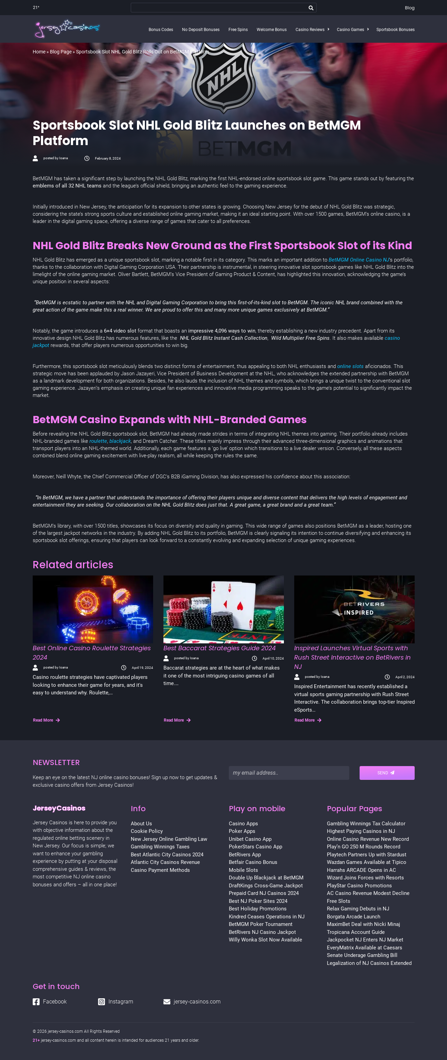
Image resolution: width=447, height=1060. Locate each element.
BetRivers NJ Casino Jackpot (262, 932)
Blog (410, 8)
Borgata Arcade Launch (353, 917)
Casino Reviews (310, 29)
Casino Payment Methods (160, 870)
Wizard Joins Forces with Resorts (365, 878)
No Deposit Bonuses (201, 29)
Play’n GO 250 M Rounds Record (363, 847)
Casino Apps (243, 824)
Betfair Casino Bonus (253, 862)
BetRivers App (245, 855)
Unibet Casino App (250, 839)
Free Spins (238, 29)
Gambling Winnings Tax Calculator (366, 824)
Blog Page (61, 51)
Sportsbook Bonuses (395, 29)
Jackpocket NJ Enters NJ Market (365, 940)
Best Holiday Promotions (258, 909)
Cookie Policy (147, 831)
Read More (46, 720)
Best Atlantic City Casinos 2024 (167, 855)
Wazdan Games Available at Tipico (366, 862)
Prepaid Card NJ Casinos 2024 (264, 893)
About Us (141, 824)
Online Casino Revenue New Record (368, 839)
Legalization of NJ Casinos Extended (369, 963)
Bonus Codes (161, 29)
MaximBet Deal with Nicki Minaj (363, 924)
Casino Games (350, 29)
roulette (98, 441)
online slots (351, 366)
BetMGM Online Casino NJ (359, 260)
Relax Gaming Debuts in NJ (358, 909)
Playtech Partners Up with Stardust (366, 855)
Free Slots (338, 901)
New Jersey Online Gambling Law (169, 839)
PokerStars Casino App (255, 847)
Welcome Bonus (272, 29)
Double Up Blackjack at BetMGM (266, 878)
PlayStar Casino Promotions (359, 886)
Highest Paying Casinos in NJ (361, 831)
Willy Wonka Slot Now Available (265, 940)
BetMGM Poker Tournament (260, 924)
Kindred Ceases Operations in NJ (267, 917)
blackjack (120, 441)
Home (39, 51)
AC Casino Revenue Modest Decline (368, 893)
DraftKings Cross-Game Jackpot (266, 886)
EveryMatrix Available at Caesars (364, 948)
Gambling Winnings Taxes (160, 847)
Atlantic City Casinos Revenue (165, 862)
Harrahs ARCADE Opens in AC (361, 870)
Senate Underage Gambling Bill (362, 955)
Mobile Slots (243, 870)
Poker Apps (242, 831)
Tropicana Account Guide (356, 932)
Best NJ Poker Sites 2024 (258, 901)
